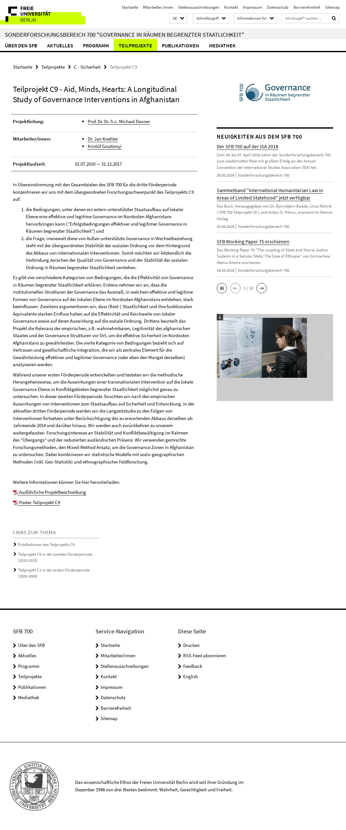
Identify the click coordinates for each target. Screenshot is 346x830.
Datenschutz (278, 7)
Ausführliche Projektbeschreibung (49, 492)
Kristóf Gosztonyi (105, 146)
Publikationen (180, 45)
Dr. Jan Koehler (103, 139)
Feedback (192, 666)
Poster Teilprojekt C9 (36, 502)
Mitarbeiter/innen (158, 7)
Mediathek (222, 45)
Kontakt (231, 7)
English (190, 676)
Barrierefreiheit (306, 7)
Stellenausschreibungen (198, 7)
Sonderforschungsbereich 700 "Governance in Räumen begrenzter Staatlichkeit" (124, 34)
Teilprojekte (135, 45)
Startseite (130, 7)
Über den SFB (21, 45)
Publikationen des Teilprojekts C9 (46, 544)
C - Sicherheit (87, 67)
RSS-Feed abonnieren (204, 655)
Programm (96, 45)
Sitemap (332, 7)
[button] (178, 18)
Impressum (252, 7)
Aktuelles (60, 45)
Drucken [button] (191, 645)
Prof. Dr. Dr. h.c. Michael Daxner (119, 121)
